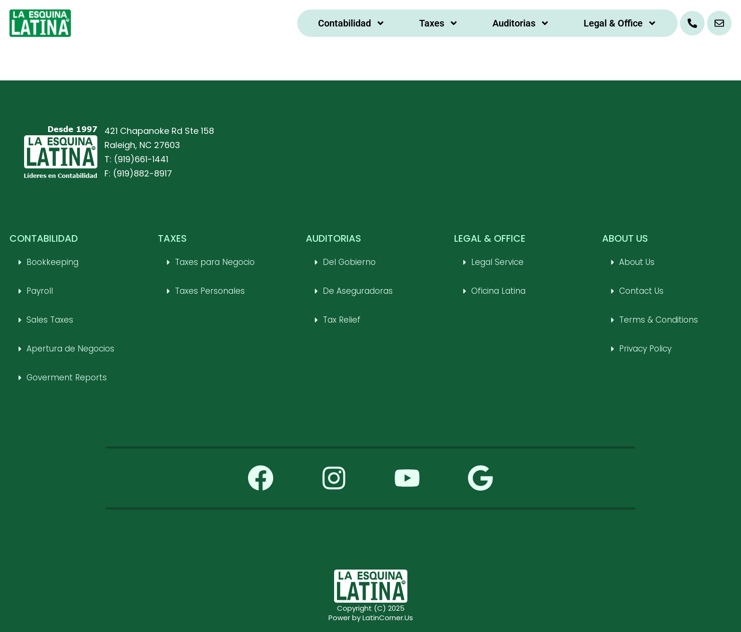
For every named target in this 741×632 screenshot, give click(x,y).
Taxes (438, 23)
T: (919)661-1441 (136, 159)
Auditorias (521, 23)
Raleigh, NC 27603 (142, 145)
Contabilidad (351, 23)
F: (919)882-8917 (138, 173)
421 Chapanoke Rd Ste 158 (159, 131)
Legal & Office (620, 23)
